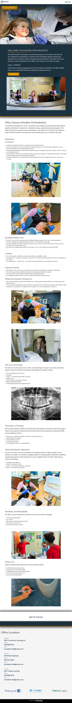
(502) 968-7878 (13, 74)
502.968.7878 (9, 645)
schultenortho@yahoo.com (13, 649)
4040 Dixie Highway (11, 656)
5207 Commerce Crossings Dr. (15, 640)
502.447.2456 (9, 660)
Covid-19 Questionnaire (9, 7)
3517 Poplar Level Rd (12, 671)
